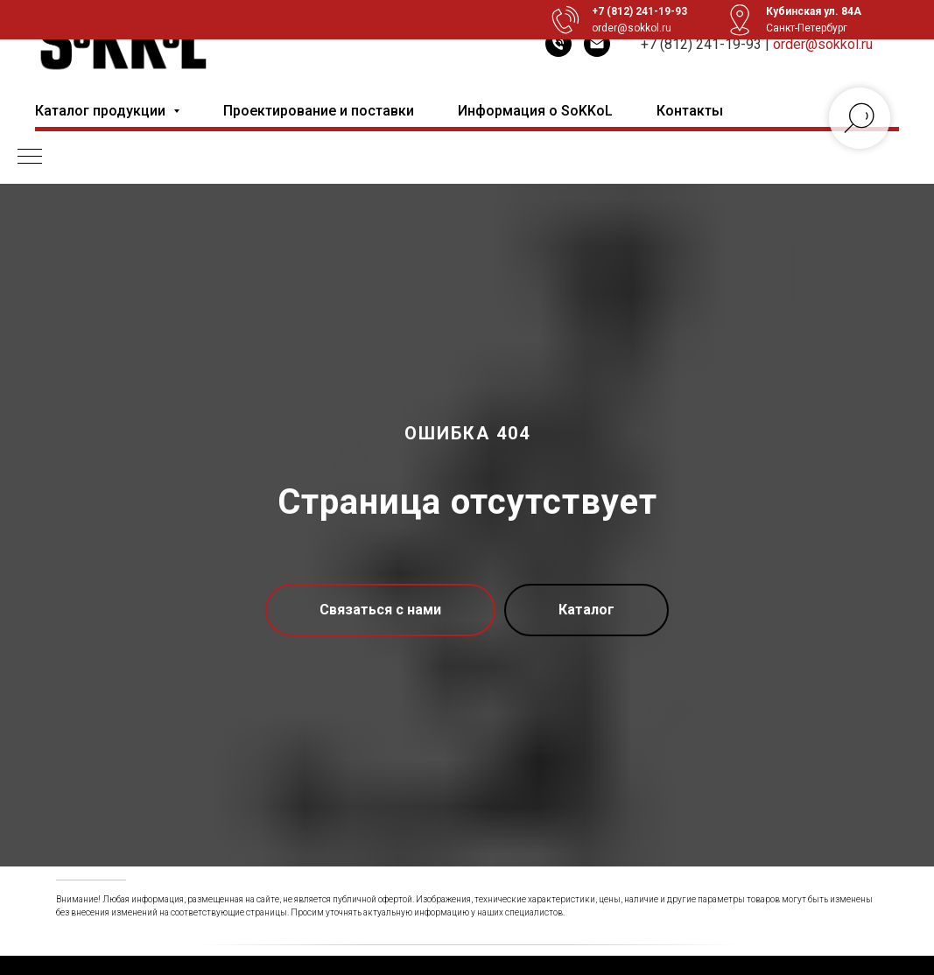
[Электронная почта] (597, 44)
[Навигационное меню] (30, 157)
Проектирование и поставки (318, 110)
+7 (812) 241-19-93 (701, 44)
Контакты (690, 110)
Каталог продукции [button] (102, 110)
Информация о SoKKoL (535, 110)
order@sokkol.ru (823, 44)
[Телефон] (558, 44)
